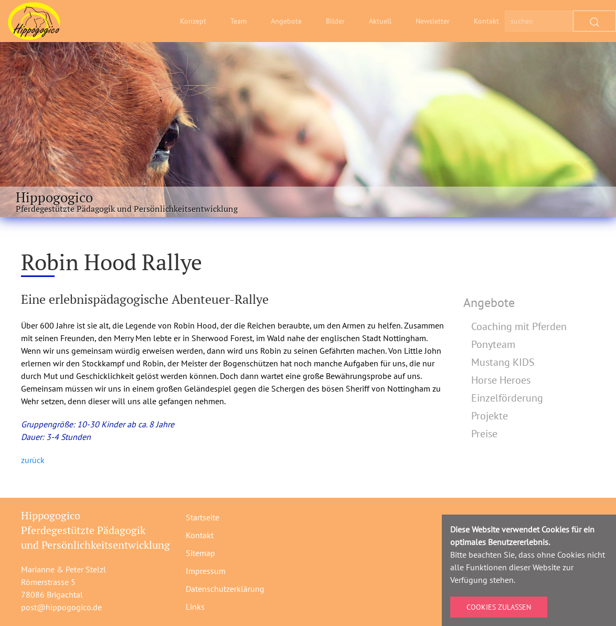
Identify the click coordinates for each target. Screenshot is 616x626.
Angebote (286, 21)
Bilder (335, 21)
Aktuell (380, 21)
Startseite (202, 517)
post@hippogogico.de (61, 607)
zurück (33, 460)
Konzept (193, 21)
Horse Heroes (500, 380)
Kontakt (486, 21)
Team (238, 21)
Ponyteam (493, 344)
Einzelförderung (507, 398)
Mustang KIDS (503, 362)
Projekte (489, 416)
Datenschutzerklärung (225, 588)
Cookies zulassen (498, 607)
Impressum (206, 571)
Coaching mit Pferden (519, 326)
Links (195, 606)
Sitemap (200, 553)
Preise (484, 433)
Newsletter (433, 21)
